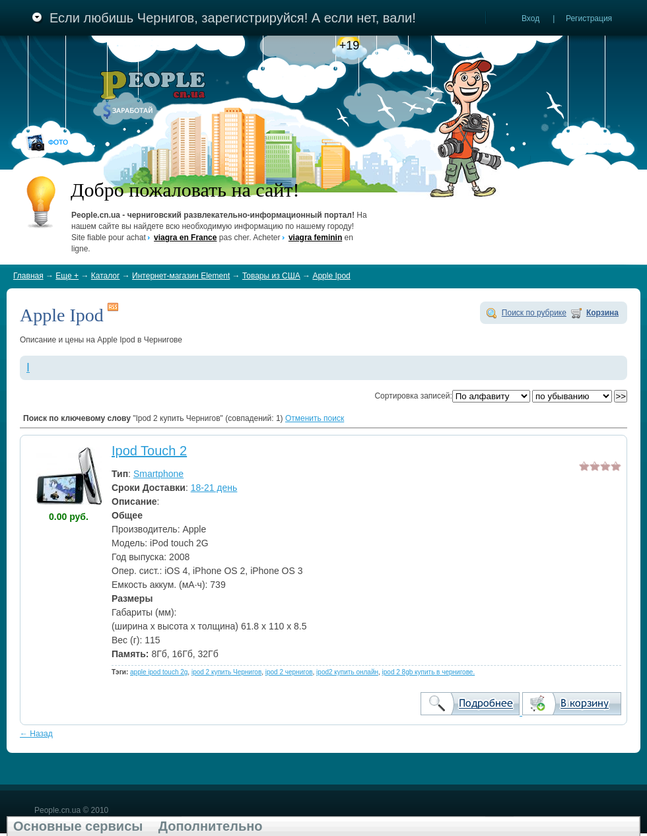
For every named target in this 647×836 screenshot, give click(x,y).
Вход (530, 18)
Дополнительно (210, 826)
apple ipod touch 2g (158, 672)
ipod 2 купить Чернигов (226, 672)
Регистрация (589, 18)
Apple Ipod (331, 275)
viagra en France (185, 237)
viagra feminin (315, 237)
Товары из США (271, 275)
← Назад (36, 733)
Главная (28, 275)
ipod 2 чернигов (289, 672)
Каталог (105, 275)
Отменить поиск (314, 418)
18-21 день (214, 487)
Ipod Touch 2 (149, 450)
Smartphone (158, 473)
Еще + (67, 275)
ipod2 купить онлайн (347, 672)
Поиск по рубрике (534, 312)
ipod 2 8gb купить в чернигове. (428, 672)
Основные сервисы (78, 826)
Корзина (602, 312)
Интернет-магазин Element (181, 275)
